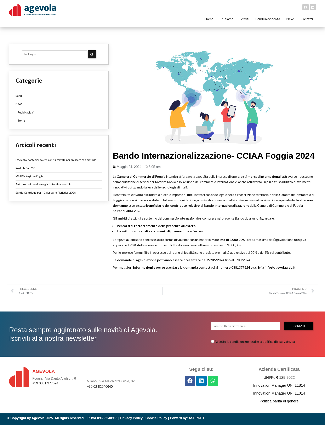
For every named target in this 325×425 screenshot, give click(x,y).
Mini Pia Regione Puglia (29, 176)
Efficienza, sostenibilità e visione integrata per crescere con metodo (56, 160)
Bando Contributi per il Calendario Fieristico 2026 (46, 192)
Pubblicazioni (26, 112)
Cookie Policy (156, 418)
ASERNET (196, 418)
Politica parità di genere (279, 401)
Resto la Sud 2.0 (25, 168)
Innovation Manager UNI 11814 (279, 385)
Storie (21, 120)
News (19, 103)
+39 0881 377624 (45, 383)
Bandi (19, 95)
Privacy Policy (131, 418)
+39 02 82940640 (100, 386)
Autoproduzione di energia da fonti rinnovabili (43, 184)
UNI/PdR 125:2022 (279, 377)
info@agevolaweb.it (280, 267)
